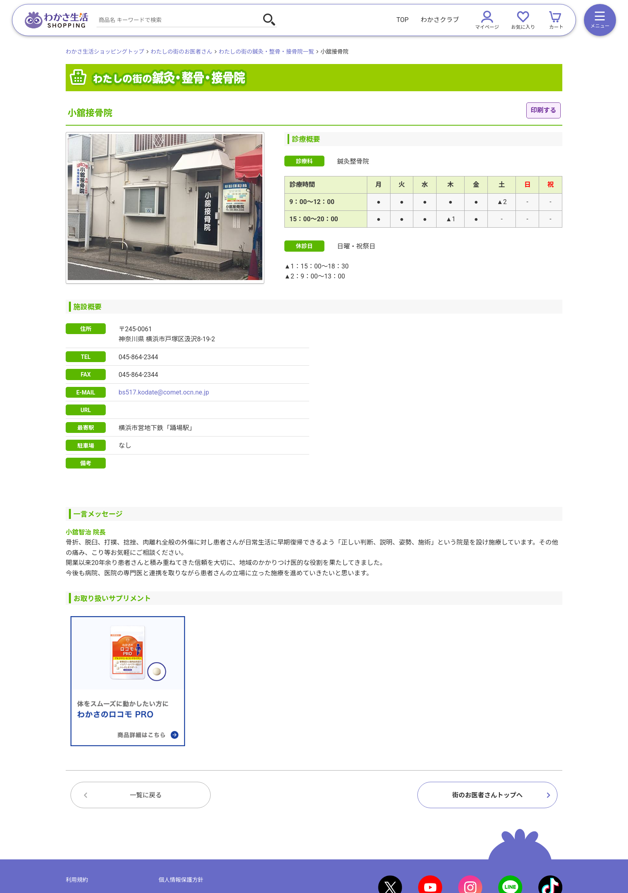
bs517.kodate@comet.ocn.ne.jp (164, 392)
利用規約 (77, 880)
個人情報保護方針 (181, 880)
